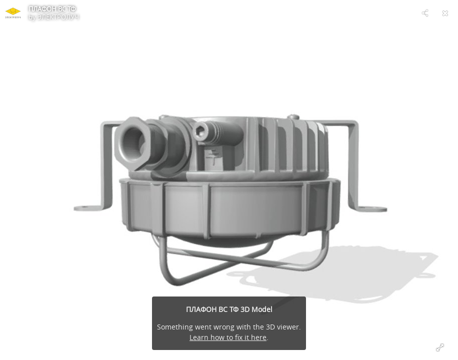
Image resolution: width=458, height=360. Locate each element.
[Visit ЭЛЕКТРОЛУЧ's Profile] (13, 13)
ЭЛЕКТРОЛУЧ (58, 17)
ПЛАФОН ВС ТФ (52, 9)
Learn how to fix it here (228, 337)
